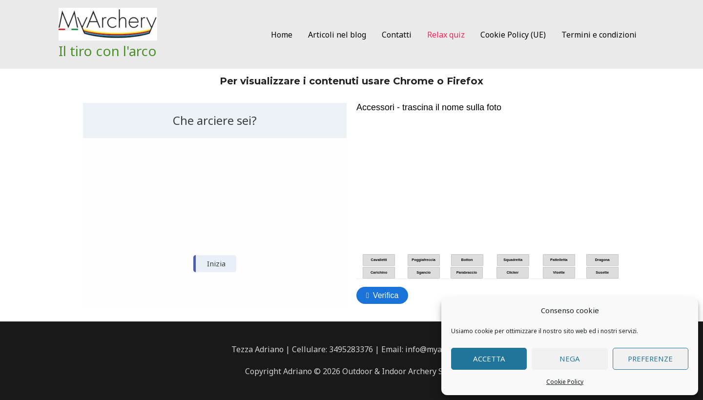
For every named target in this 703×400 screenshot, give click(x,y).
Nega (569, 358)
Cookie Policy (564, 382)
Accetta (489, 358)
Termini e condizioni (599, 34)
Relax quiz (446, 34)
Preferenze (650, 358)
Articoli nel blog (337, 34)
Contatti (397, 34)
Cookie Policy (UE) (513, 34)
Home (281, 34)
